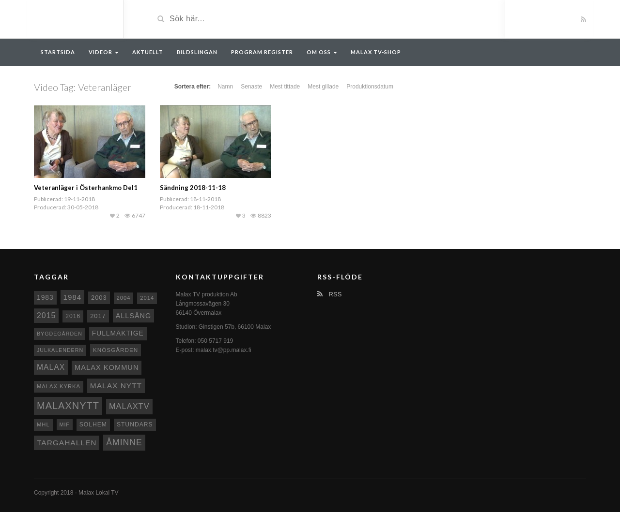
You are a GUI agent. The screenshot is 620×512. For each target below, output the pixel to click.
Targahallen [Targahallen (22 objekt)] (66, 443)
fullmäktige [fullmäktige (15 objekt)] (118, 333)
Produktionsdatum (369, 86)
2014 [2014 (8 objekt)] (147, 298)
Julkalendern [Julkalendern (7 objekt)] (60, 350)
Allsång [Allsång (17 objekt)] (134, 316)
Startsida (58, 52)
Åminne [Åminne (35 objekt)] (124, 442)
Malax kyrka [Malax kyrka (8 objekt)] (58, 386)
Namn (225, 86)
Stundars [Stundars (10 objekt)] (135, 424)
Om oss (322, 52)
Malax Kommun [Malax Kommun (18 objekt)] (107, 367)
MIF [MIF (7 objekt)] (65, 424)
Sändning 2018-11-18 (193, 187)
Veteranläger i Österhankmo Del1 (86, 187)
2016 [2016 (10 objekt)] (72, 316)
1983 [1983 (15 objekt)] (45, 297)
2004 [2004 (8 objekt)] (124, 298)
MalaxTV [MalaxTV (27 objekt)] (129, 406)
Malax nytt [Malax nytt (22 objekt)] (116, 385)
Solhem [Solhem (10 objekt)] (93, 424)
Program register (262, 52)
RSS (329, 294)
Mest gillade (323, 86)
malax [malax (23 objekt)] (51, 367)
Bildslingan (197, 52)
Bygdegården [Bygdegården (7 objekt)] (59, 333)
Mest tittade (285, 86)
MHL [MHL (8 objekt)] (43, 424)
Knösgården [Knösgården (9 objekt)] (115, 350)
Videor (104, 52)
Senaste (251, 86)
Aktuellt (147, 52)
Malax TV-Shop (376, 52)
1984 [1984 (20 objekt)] (72, 297)
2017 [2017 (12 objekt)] (98, 316)
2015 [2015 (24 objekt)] (46, 315)
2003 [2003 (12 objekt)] (99, 297)
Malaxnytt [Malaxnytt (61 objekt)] (68, 405)
